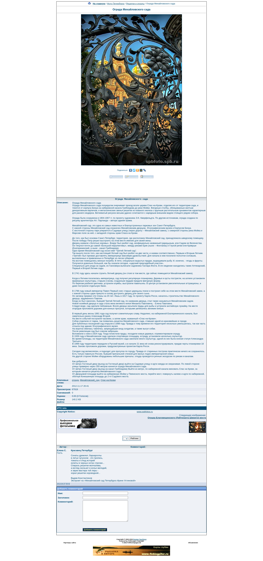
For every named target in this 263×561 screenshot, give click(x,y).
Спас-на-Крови (108, 380)
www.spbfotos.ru (145, 411)
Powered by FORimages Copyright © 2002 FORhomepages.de (131, 542)
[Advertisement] (131, 186)
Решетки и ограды (135, 3)
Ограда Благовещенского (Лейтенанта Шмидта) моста (177, 417)
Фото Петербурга (115, 3)
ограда (75, 380)
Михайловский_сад (89, 380)
